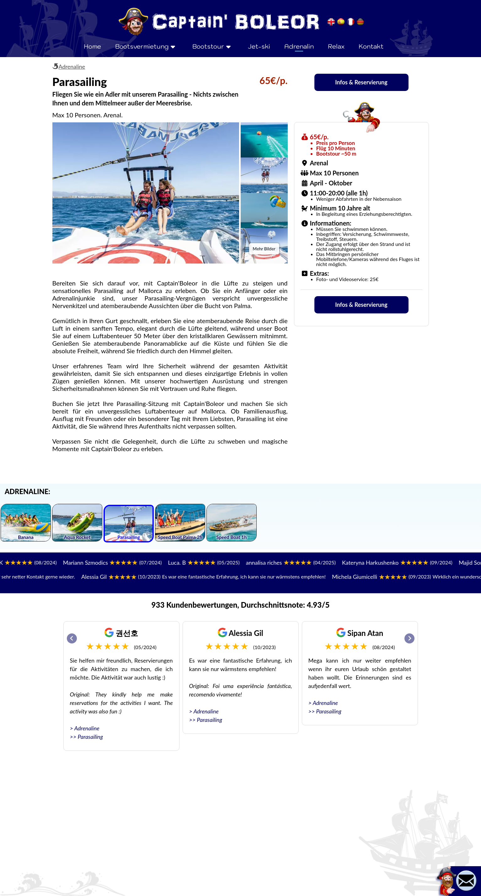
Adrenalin (299, 46)
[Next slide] (409, 638)
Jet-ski (259, 46)
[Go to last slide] (72, 638)
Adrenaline (72, 66)
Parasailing (90, 736)
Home (92, 46)
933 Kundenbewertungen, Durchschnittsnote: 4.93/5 (241, 604)
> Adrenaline (84, 728)
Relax (336, 46)
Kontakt (371, 46)
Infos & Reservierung (361, 82)
